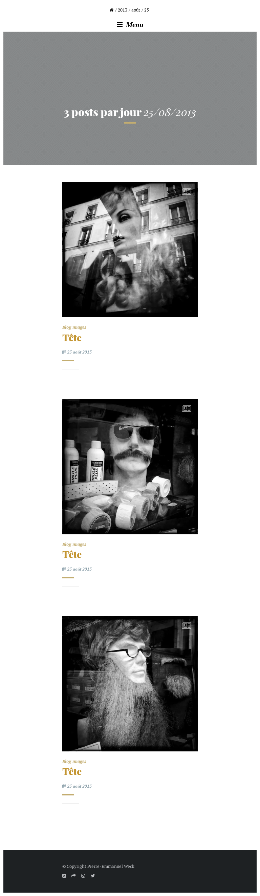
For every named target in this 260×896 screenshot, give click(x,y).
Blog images (74, 327)
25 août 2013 (77, 352)
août (135, 10)
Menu (130, 24)
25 (146, 10)
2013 (122, 10)
